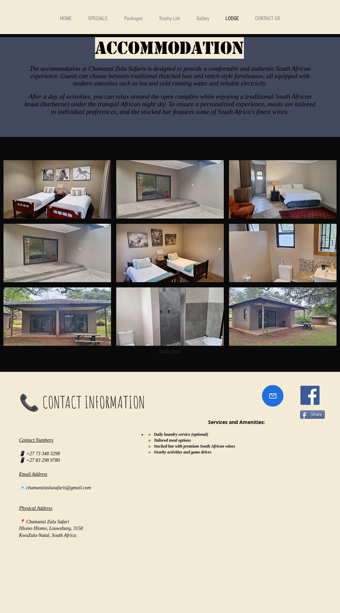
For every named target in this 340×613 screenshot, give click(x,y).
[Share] (312, 414)
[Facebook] (310, 395)
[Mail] (272, 396)
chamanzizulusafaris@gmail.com (58, 487)
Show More (170, 351)
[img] (57, 189)
